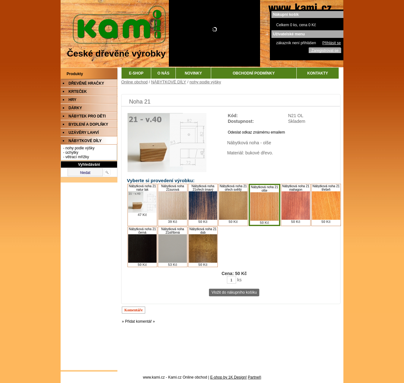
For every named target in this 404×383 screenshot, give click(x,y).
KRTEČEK (77, 91)
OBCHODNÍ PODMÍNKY (254, 73)
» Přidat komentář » (138, 321)
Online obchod (134, 82)
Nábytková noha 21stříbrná (172, 230)
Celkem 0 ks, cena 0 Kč (296, 25)
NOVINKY (193, 73)
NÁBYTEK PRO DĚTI (87, 116)
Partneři (254, 377)
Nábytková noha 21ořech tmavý (203, 187)
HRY (72, 100)
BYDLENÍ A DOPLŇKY (88, 124)
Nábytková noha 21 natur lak (142, 187)
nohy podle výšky (205, 82)
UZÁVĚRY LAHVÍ (83, 132)
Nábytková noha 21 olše (264, 188)
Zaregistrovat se (324, 50)
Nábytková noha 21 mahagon (295, 187)
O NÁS (163, 73)
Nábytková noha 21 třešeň (326, 187)
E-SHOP (136, 73)
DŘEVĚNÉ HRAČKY (86, 83)
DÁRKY (75, 108)
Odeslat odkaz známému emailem (256, 132)
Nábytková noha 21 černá (142, 230)
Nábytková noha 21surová (172, 187)
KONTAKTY (317, 73)
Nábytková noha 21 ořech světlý (233, 187)
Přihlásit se (331, 43)
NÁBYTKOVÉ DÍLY (85, 141)
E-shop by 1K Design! (228, 377)
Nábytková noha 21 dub (203, 230)
